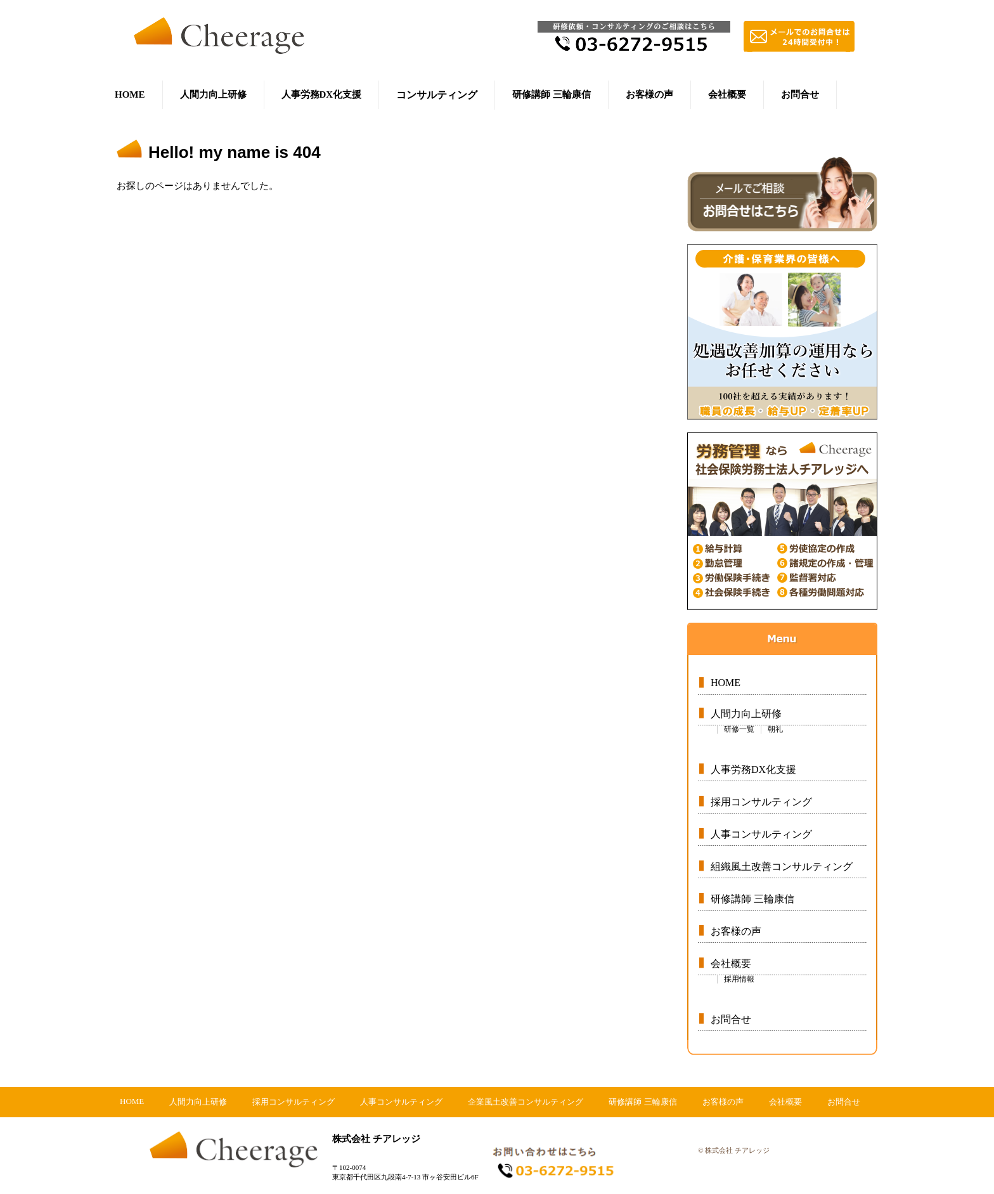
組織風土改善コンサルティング (782, 866)
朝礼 (775, 729)
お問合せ (800, 95)
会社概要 (727, 95)
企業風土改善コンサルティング (525, 1101)
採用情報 (739, 979)
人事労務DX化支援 (321, 95)
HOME (130, 95)
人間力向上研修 (213, 95)
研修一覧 (739, 729)
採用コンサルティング (761, 801)
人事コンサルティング (761, 834)
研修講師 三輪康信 (551, 95)
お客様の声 (649, 95)
